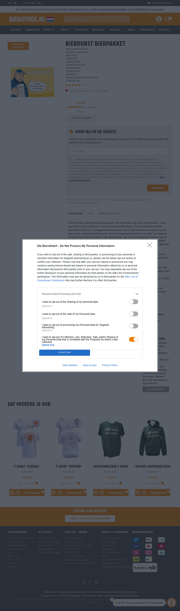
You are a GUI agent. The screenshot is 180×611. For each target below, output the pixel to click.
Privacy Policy (109, 365)
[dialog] (90, 305)
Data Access (90, 365)
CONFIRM (64, 352)
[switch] (133, 301)
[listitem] (90, 294)
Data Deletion (70, 365)
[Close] (150, 246)
